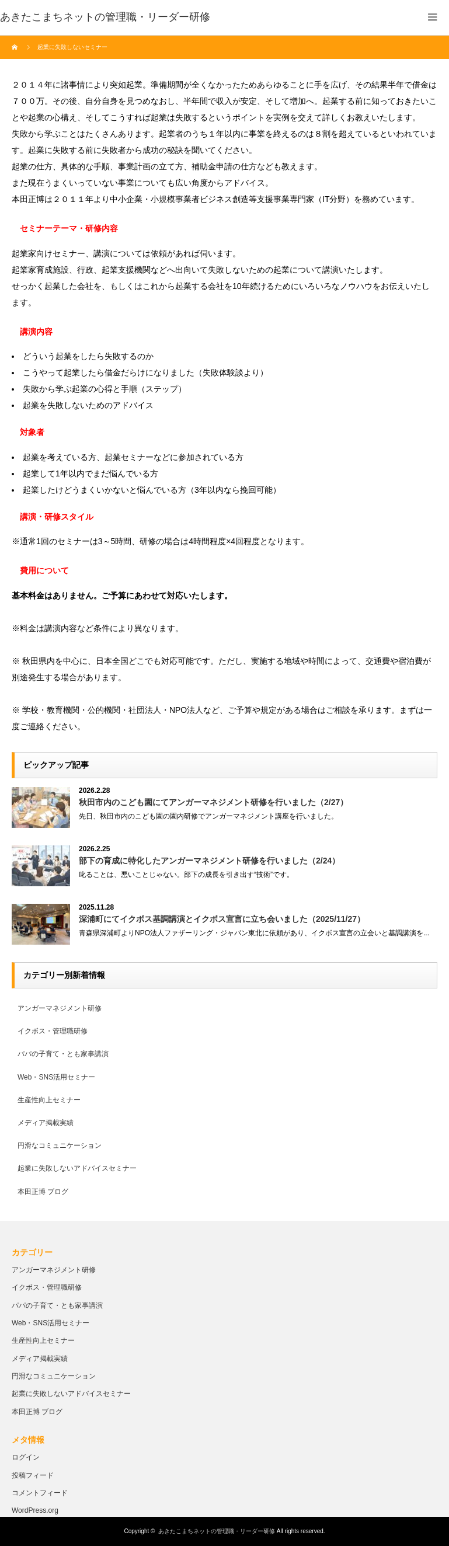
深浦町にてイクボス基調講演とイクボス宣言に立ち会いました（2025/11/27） (222, 919)
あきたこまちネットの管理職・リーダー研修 (216, 1531)
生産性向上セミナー (49, 1100)
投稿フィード (33, 1475)
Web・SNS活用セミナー (56, 1077)
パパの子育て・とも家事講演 (63, 1054)
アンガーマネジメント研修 (60, 1008)
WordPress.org (35, 1510)
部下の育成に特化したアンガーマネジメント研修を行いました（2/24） (209, 860)
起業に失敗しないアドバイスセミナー (77, 1168)
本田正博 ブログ (43, 1192)
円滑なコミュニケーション (60, 1145)
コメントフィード (40, 1493)
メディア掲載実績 (46, 1123)
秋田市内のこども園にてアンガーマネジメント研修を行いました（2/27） (213, 802)
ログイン (26, 1457)
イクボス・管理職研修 (53, 1031)
